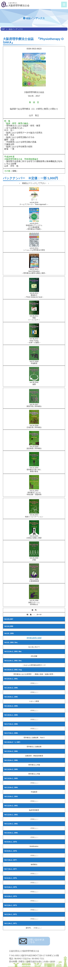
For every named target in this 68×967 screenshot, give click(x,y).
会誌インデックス (16, 29)
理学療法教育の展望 (34, 638)
